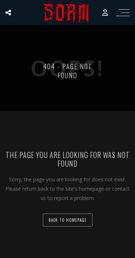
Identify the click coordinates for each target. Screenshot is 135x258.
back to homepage (68, 220)
